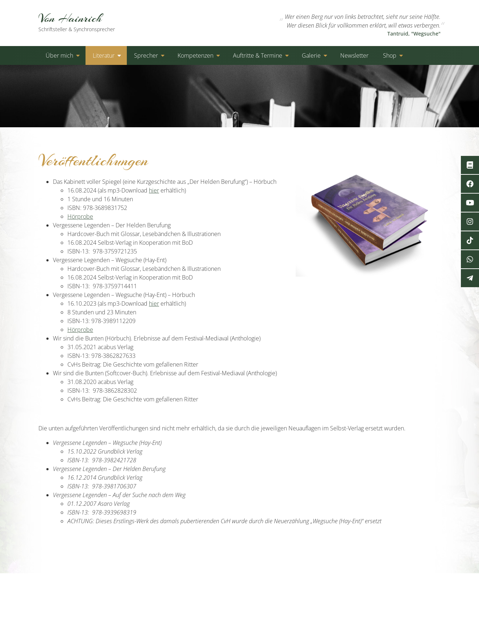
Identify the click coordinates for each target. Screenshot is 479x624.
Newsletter (354, 55)
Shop (389, 55)
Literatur (103, 55)
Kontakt (323, 582)
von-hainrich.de (105, 582)
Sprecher (146, 55)
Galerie (311, 55)
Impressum (426, 582)
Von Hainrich (84, 21)
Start (298, 582)
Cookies (392, 582)
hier (154, 190)
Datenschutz (357, 582)
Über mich (59, 55)
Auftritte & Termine (257, 55)
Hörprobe (80, 216)
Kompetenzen (195, 55)
